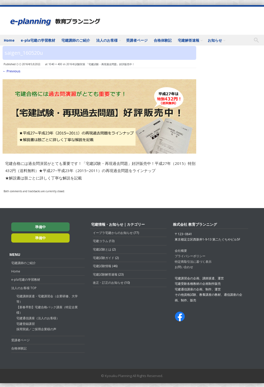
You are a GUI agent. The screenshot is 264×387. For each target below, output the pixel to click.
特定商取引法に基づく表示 (193, 261)
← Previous (11, 71)
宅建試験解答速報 (105, 274)
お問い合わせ (184, 267)
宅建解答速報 (188, 40)
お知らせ (215, 40)
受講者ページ (137, 40)
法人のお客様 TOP (24, 288)
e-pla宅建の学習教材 (38, 40)
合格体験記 (163, 40)
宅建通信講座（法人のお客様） (37, 318)
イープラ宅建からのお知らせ (113, 233)
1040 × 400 (55, 64)
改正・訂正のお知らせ (108, 282)
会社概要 (181, 250)
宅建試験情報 (102, 266)
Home (9, 40)
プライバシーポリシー (190, 256)
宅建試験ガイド (103, 258)
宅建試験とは (102, 249)
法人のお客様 (107, 40)
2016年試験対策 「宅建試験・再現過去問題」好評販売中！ (100, 64)
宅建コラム (100, 241)
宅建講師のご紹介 (75, 40)
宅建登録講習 (25, 324)
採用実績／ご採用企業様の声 (36, 329)
